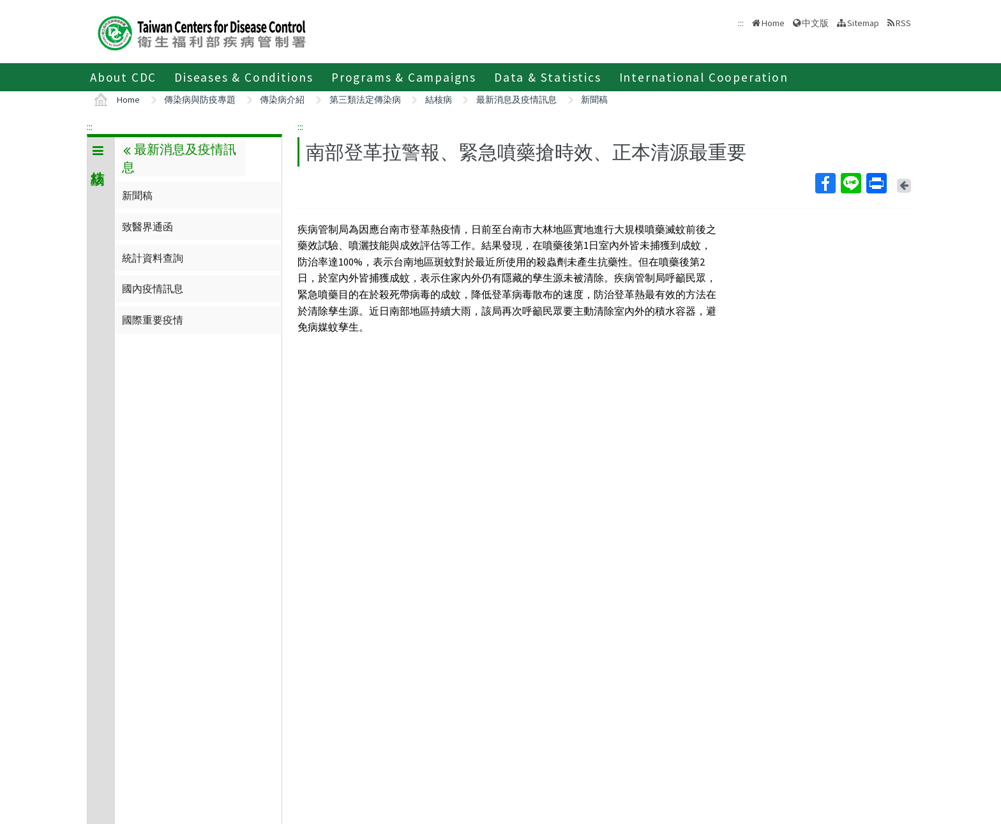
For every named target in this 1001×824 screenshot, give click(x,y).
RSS (903, 23)
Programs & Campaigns (403, 77)
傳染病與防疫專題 (200, 99)
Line (850, 183)
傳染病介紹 (282, 99)
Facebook (825, 183)
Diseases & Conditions (243, 77)
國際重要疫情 (152, 319)
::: (90, 126)
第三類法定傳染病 (365, 99)
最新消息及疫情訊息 (516, 99)
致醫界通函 (147, 226)
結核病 (438, 99)
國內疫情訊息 (152, 288)
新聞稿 (594, 99)
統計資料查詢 (152, 257)
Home (773, 23)
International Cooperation (703, 77)
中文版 (815, 23)
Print (876, 183)
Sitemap (863, 23)
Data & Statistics (547, 77)
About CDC (123, 77)
